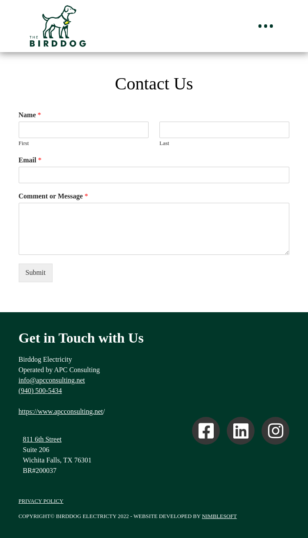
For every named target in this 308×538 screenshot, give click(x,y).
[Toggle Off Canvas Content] (265, 26)
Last (164, 143)
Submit (36, 272)
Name (30, 115)
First (24, 143)
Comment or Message (53, 196)
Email (30, 160)
